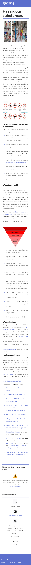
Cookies (14, 560)
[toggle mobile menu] (28, 2)
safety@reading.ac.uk (15, 515)
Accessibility (17, 557)
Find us (19, 562)
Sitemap (3, 562)
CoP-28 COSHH (9, 374)
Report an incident (15, 486)
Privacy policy (5, 560)
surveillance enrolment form (12, 381)
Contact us (12, 562)
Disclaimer (22, 560)
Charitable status (6, 557)
